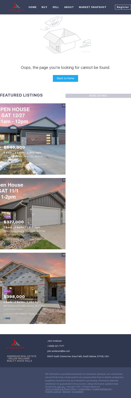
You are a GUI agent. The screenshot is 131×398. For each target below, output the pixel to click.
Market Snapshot (93, 7)
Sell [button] (56, 7)
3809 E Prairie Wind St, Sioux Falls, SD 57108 (24, 231)
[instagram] (23, 374)
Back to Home (65, 78)
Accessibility (78, 392)
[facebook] (9, 374)
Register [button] (123, 7)
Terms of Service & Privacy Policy (61, 389)
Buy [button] (44, 7)
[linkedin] (16, 374)
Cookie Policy (84, 389)
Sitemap (66, 392)
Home (33, 7)
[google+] (29, 374)
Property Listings (53, 392)
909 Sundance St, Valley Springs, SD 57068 (23, 306)
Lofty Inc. (61, 387)
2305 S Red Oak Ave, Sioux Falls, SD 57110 (23, 156)
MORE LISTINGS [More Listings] (98, 95)
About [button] (69, 7)
